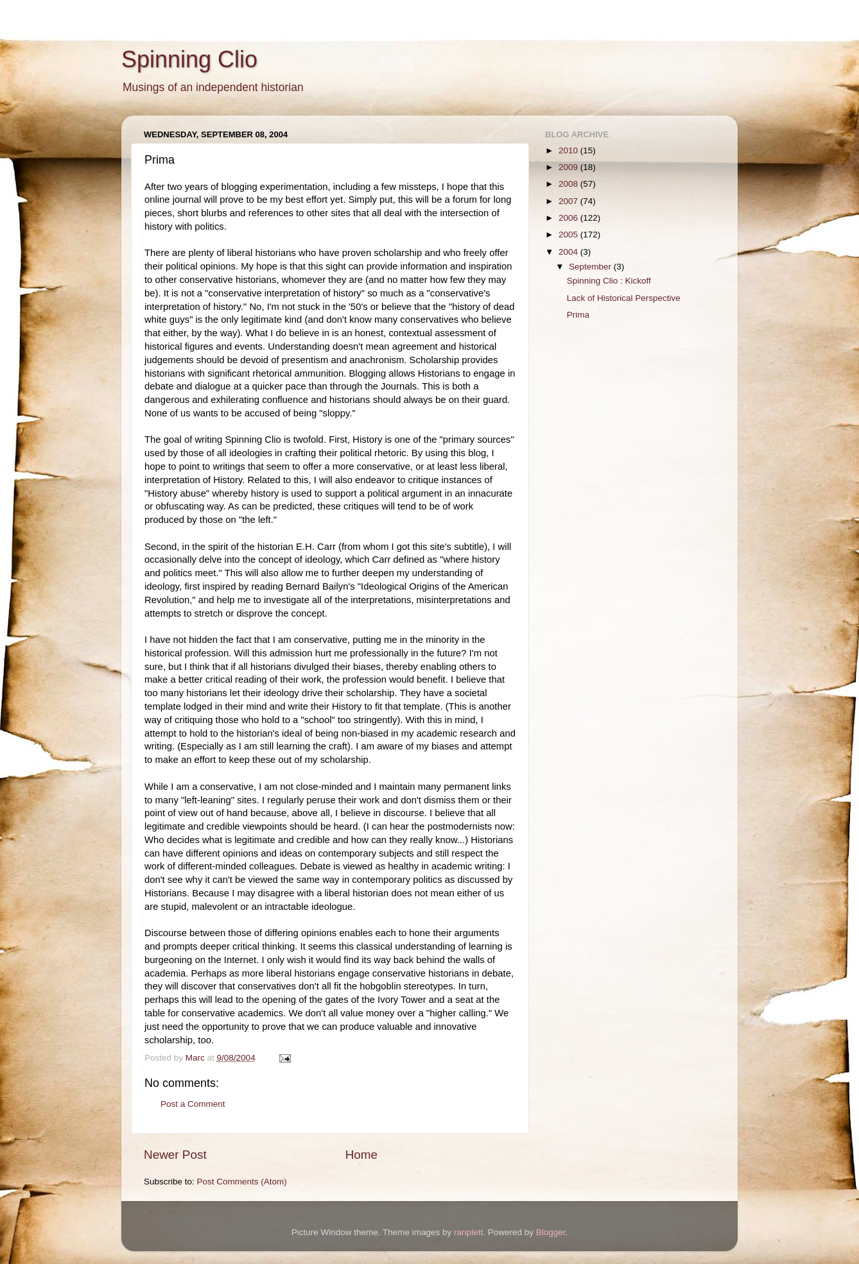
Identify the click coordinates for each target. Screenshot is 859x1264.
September (591, 266)
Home (361, 1154)
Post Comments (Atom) (242, 1181)
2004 (569, 252)
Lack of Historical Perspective (624, 298)
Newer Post (175, 1154)
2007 (569, 201)
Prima (578, 315)
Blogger (551, 1232)
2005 (569, 234)
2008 (569, 184)
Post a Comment (193, 1104)
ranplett (468, 1232)
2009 (569, 167)
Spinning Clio (189, 59)
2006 (569, 218)
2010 (569, 150)
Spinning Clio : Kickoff (609, 281)
